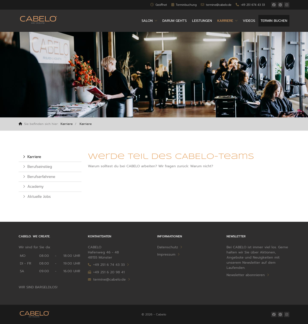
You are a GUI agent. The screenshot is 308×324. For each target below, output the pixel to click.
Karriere (225, 20)
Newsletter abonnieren (246, 275)
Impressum (166, 254)
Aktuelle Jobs (39, 196)
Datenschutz (167, 247)
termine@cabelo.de (107, 279)
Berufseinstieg (39, 166)
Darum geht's (174, 20)
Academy (35, 186)
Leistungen (202, 20)
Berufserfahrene (41, 176)
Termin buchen (274, 20)
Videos (249, 20)
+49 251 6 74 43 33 (109, 264)
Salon (147, 20)
